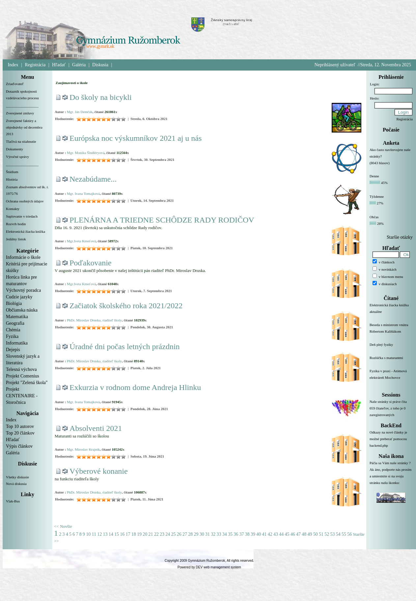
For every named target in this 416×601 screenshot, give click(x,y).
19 (139, 534)
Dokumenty (14, 149)
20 (145, 534)
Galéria (79, 64)
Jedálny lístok (16, 239)
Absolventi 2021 (95, 428)
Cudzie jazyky (19, 296)
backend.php (379, 445)
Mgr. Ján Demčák (80, 112)
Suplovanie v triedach (22, 216)
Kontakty (12, 209)
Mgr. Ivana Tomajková (83, 193)
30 (202, 534)
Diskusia (100, 64)
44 (281, 534)
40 (258, 534)
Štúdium (12, 172)
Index (13, 64)
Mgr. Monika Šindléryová (85, 153)
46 (293, 534)
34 (224, 534)
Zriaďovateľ (15, 84)
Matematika (17, 316)
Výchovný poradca (23, 290)
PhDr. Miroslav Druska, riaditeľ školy (94, 320)
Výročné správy (17, 157)
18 (133, 534)
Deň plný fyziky (391, 348)
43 (275, 534)
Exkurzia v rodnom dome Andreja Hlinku (135, 387)
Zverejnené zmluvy (20, 113)
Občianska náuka (22, 310)
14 (111, 534)
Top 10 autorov (20, 426)
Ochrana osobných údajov (25, 201)
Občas (374, 217)
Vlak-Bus (13, 501)
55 (344, 534)
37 (241, 534)
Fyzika (12, 336)
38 (247, 534)
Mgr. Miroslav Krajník (83, 449)
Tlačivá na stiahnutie (21, 141)
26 (179, 534)
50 (315, 534)
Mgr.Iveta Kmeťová (81, 241)
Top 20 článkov (20, 433)
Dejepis (13, 349)
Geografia (15, 323)
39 (253, 534)
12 (99, 534)
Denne (374, 176)
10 (88, 534)
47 (298, 534)
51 (321, 534)
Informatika (17, 343)
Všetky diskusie (17, 477)
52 (326, 534)
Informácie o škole (23, 257)
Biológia (14, 303)
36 (236, 534)
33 (218, 534)
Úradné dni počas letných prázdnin (124, 346)
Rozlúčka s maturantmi (391, 362)
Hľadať (59, 64)
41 (264, 534)
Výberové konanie (98, 471)
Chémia (13, 329)
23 (162, 534)
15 (116, 534)
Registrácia (35, 64)
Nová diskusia (16, 484)
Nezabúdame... (93, 179)
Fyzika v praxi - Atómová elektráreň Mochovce (391, 378)
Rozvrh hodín (16, 224)
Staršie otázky (400, 237)
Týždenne (377, 196)
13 (105, 534)
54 (338, 534)
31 (207, 534)
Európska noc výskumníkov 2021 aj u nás (135, 138)
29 (196, 534)
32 (213, 534)
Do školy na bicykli (100, 97)
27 (184, 534)
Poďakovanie (90, 262)
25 (173, 534)
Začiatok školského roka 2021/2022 (125, 305)
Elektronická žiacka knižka (25, 231)
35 (230, 534)
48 (304, 534)
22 (156, 534)
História (11, 179)
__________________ (22, 105)
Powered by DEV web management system (209, 567)
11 (94, 534)
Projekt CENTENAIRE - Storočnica (22, 396)
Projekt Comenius (22, 376)
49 (309, 534)
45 (287, 534)
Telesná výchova (21, 369)
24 (167, 534)
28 (190, 534)
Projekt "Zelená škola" (27, 382)
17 (127, 534)
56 (349, 534)
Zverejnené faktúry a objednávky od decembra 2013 (24, 127)
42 (270, 534)
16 (122, 534)
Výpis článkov (19, 446)
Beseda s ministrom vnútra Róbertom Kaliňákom (391, 332)
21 (150, 534)
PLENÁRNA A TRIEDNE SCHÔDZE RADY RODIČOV (161, 220)
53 (332, 534)
